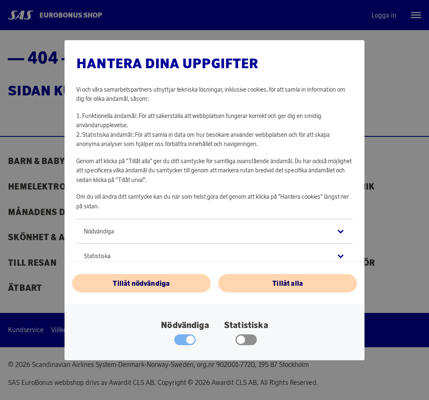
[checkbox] (246, 342)
